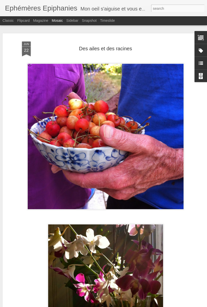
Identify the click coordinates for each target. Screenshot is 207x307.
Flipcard (23, 21)
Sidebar (72, 21)
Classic (8, 21)
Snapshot (89, 21)
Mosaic (57, 21)
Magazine (40, 21)
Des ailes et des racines (105, 48)
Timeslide (107, 21)
